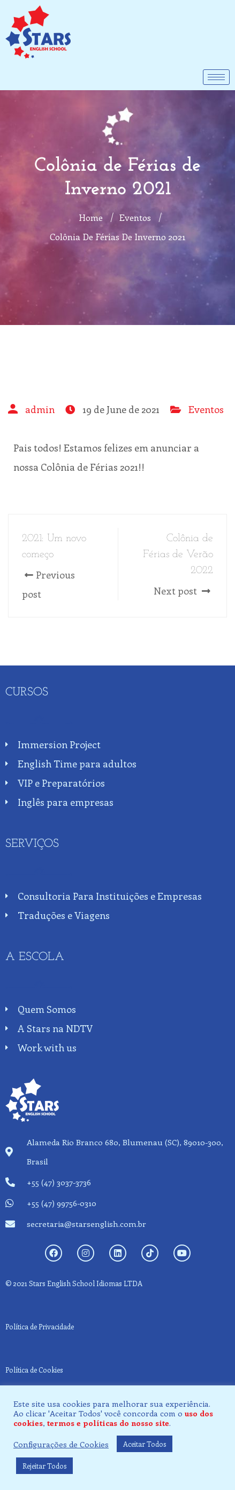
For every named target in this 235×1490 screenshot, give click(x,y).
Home (91, 217)
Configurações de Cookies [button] (61, 1444)
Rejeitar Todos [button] (44, 1465)
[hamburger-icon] (216, 77)
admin (40, 409)
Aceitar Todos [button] (144, 1443)
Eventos (206, 409)
